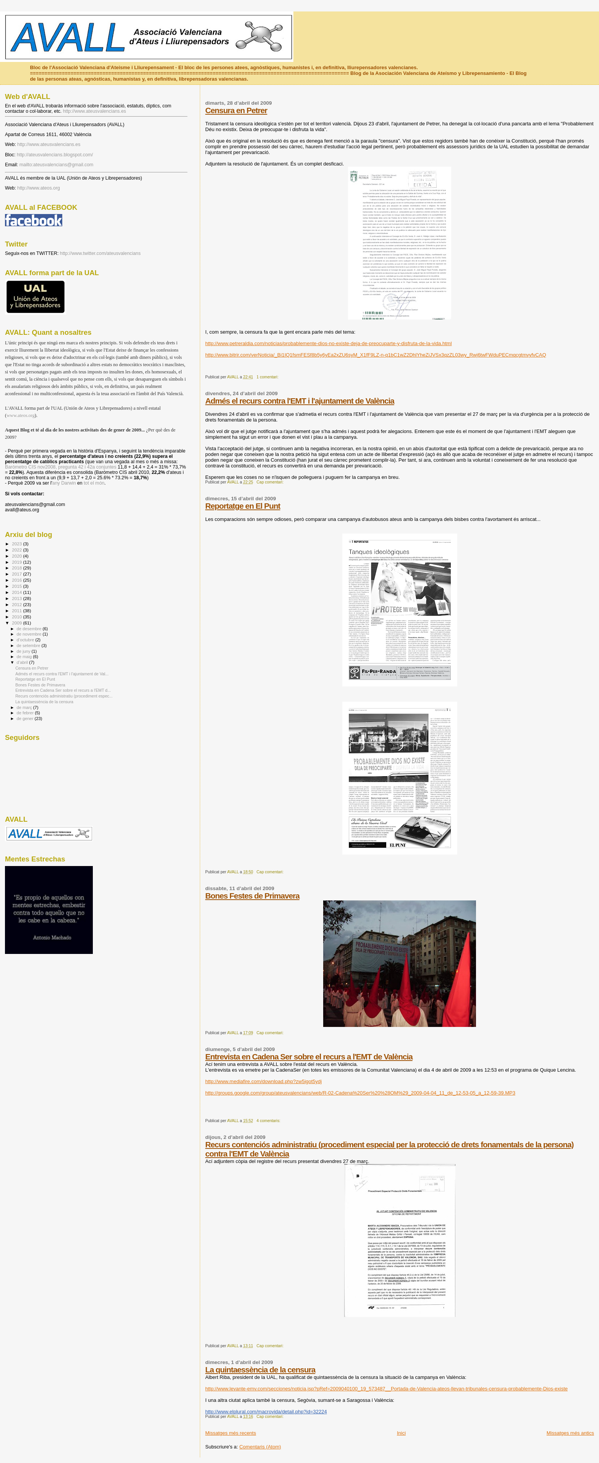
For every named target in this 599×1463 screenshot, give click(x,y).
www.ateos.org (20, 415)
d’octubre (26, 639)
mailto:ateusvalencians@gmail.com (56, 164)
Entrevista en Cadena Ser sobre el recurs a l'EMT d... (63, 690)
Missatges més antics (570, 1433)
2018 (17, 567)
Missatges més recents (230, 1433)
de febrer (26, 712)
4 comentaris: (269, 1121)
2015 (17, 586)
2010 (17, 616)
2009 (17, 622)
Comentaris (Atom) (260, 1447)
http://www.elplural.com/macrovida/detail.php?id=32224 (266, 1411)
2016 (17, 579)
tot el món (94, 483)
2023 (17, 543)
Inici (401, 1433)
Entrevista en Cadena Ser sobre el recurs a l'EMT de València (309, 1056)
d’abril (23, 662)
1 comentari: (268, 377)
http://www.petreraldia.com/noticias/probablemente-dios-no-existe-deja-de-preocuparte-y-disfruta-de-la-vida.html (328, 343)
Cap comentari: (271, 482)
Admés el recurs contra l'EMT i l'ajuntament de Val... (61, 673)
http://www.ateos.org (38, 188)
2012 (17, 604)
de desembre (30, 628)
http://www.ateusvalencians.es (94, 111)
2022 (17, 549)
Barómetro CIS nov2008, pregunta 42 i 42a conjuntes (61, 467)
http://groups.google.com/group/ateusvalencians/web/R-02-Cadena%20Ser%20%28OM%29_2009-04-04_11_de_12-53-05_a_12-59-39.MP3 (360, 1093)
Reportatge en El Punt (242, 505)
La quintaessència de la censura (260, 1369)
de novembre (30, 634)
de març (25, 707)
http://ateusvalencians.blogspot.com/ (55, 154)
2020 (17, 555)
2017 (17, 573)
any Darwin (64, 483)
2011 (17, 610)
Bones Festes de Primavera (252, 895)
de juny (24, 651)
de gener (26, 718)
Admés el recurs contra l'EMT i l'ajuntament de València (299, 400)
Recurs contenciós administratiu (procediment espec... (64, 696)
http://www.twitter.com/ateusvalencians (100, 253)
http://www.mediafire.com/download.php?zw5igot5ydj (263, 1081)
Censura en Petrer (236, 110)
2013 (17, 598)
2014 (17, 592)
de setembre (29, 645)
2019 (17, 562)
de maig (25, 656)
